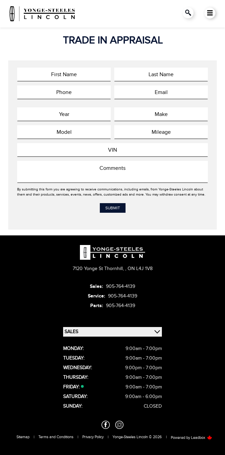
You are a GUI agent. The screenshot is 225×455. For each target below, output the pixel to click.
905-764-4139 (120, 286)
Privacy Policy (93, 437)
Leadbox (201, 437)
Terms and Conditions (55, 437)
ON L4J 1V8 (140, 268)
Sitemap (22, 437)
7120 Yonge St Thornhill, (99, 268)
